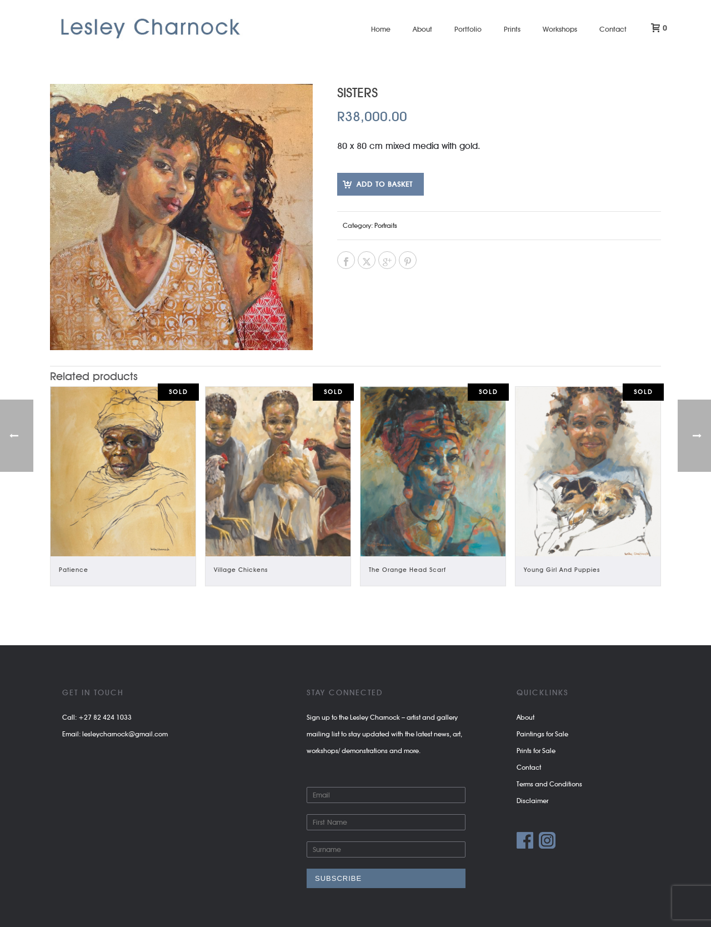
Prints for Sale (536, 750)
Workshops (560, 28)
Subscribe (338, 878)
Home (380, 28)
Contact (613, 28)
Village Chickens (241, 570)
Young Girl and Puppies (562, 570)
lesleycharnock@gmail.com (125, 734)
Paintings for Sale (542, 734)
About (422, 28)
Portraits (385, 225)
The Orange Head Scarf (407, 570)
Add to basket (385, 184)
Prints (512, 28)
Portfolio (468, 28)
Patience (73, 570)
